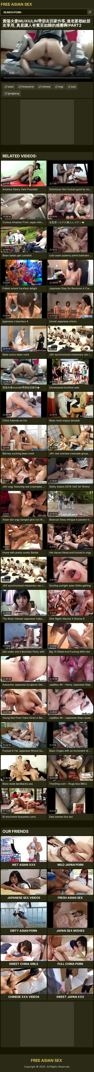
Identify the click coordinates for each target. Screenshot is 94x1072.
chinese (46, 86)
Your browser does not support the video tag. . (47, 56)
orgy (60, 86)
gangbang (13, 93)
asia (73, 86)
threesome (27, 86)
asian (11, 86)
